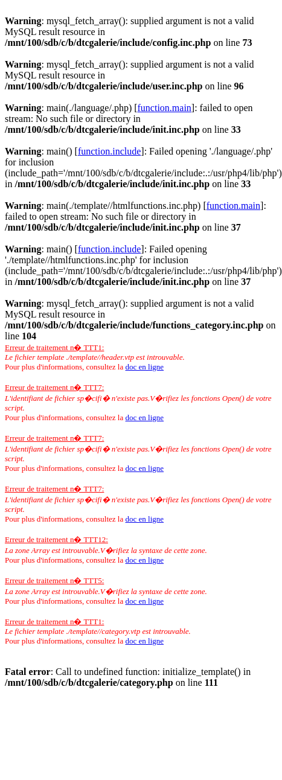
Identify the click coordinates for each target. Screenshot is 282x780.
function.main (164, 108)
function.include (109, 151)
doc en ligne (144, 366)
